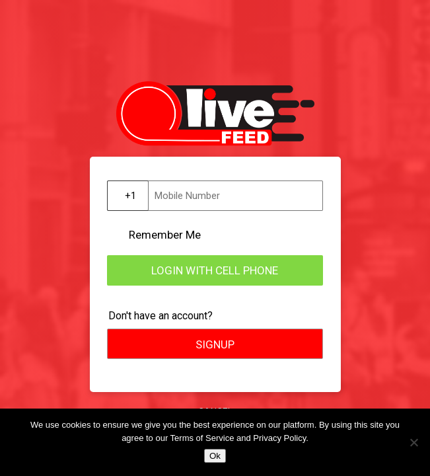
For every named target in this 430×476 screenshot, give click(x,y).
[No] (413, 442)
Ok (215, 456)
